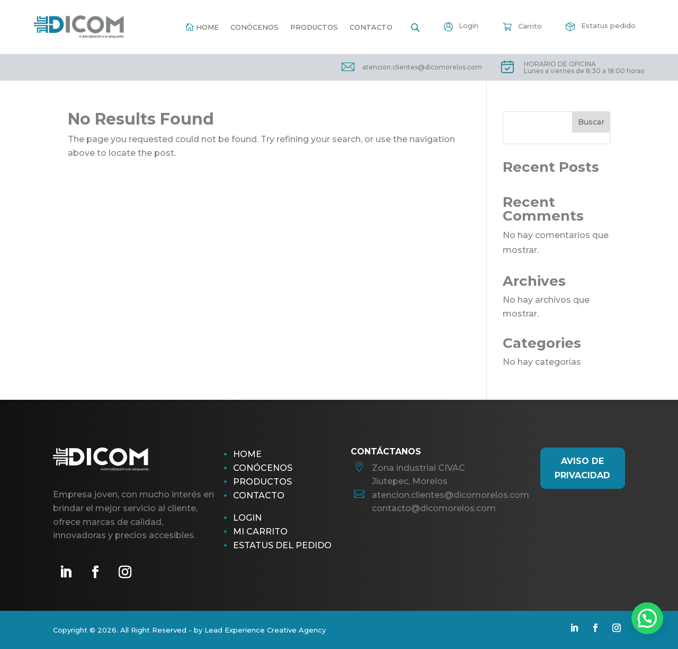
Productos (314, 27)
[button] (647, 618)
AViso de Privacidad (582, 468)
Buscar (591, 122)
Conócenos (254, 27)
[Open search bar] (415, 27)
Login (247, 518)
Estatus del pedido (282, 545)
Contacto (371, 27)
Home (207, 27)
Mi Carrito (260, 532)
